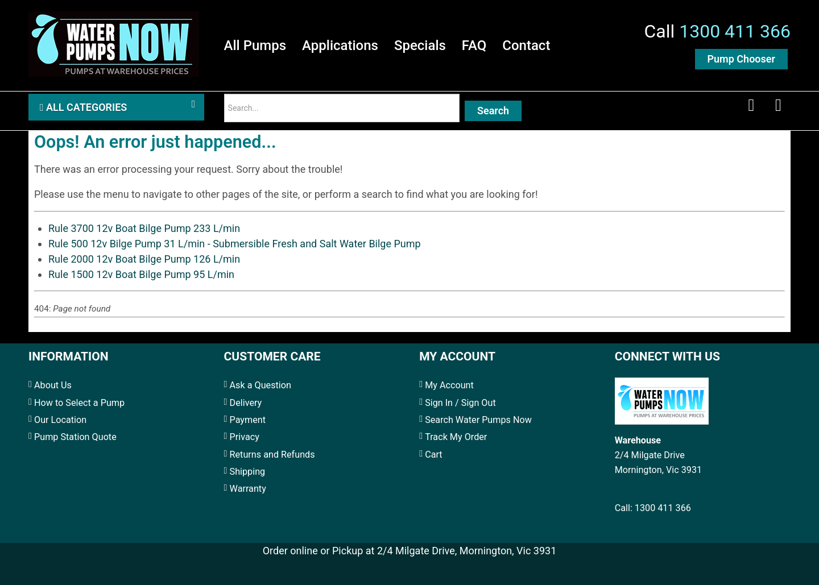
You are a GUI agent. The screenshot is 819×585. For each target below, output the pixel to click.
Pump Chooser (741, 59)
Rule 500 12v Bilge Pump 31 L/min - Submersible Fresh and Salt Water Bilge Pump (234, 244)
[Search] (342, 108)
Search (493, 111)
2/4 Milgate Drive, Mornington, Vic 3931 (466, 551)
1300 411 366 (735, 31)
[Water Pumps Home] (113, 42)
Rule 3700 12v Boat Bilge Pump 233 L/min (144, 228)
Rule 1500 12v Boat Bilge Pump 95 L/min (141, 274)
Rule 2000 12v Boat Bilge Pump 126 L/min (144, 259)
